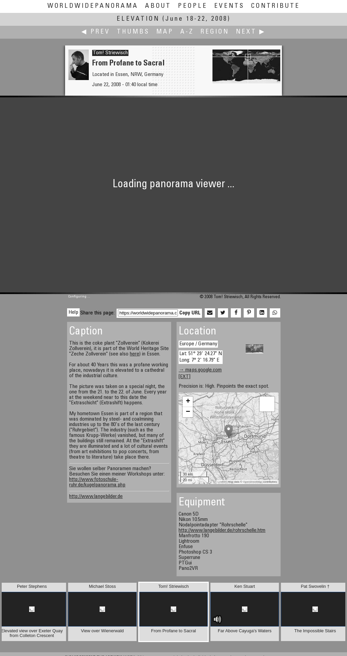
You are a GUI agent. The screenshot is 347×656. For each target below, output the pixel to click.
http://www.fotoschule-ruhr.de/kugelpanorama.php (97, 482)
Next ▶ (251, 32)
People (192, 6)
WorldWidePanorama (92, 6)
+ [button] (188, 402)
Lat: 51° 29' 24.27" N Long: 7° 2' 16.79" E (200, 357)
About (158, 6)
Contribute (275, 6)
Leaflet (222, 481)
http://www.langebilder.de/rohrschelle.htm (222, 530)
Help (73, 312)
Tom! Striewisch (110, 53)
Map (165, 32)
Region (215, 32)
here (134, 354)
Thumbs (133, 32)
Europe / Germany (198, 344)
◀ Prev (95, 32)
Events (229, 6)
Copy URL (190, 313)
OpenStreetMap (252, 481)
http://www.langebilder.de (96, 496)
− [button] (188, 412)
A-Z (187, 32)
